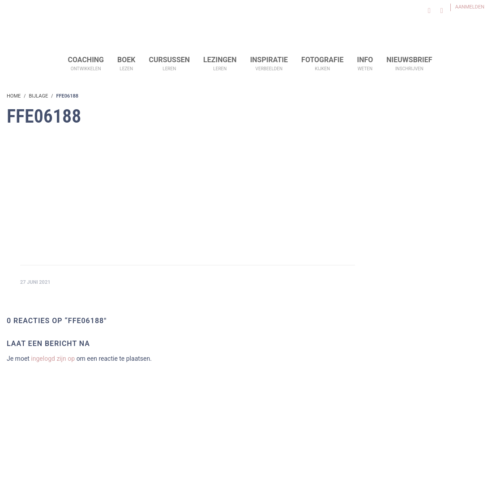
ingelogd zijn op (53, 358)
